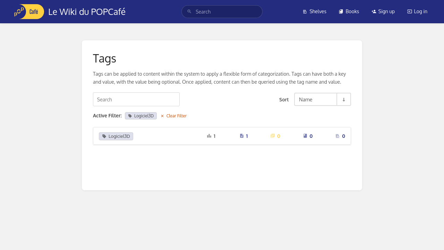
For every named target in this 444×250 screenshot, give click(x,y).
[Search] (189, 12)
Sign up (383, 11)
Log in (417, 11)
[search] (222, 11)
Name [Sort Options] (306, 99)
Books (349, 11)
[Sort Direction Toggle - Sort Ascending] (343, 99)
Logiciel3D (141, 115)
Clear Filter (173, 115)
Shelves (314, 11)
